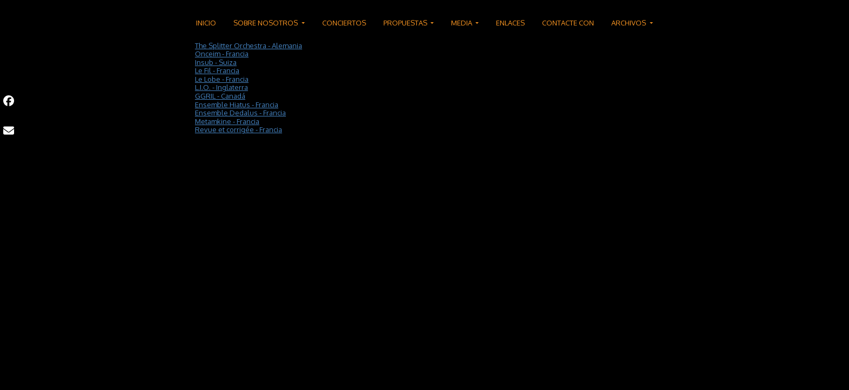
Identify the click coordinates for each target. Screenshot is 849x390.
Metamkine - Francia (227, 121)
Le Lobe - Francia (222, 79)
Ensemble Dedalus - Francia (240, 112)
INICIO (206, 22)
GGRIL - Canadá (220, 96)
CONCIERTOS (344, 22)
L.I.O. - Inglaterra (221, 87)
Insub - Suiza (216, 62)
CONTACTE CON (568, 22)
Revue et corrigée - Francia (238, 129)
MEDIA (462, 22)
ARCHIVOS (629, 22)
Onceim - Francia (222, 53)
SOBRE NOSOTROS (266, 22)
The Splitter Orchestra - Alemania (248, 45)
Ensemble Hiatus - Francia (236, 104)
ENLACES (510, 22)
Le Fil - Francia (217, 70)
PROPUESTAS (406, 22)
